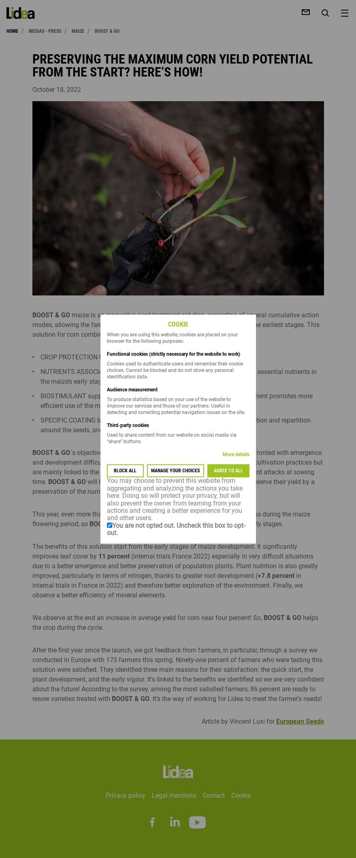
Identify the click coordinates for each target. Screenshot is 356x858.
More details (236, 455)
